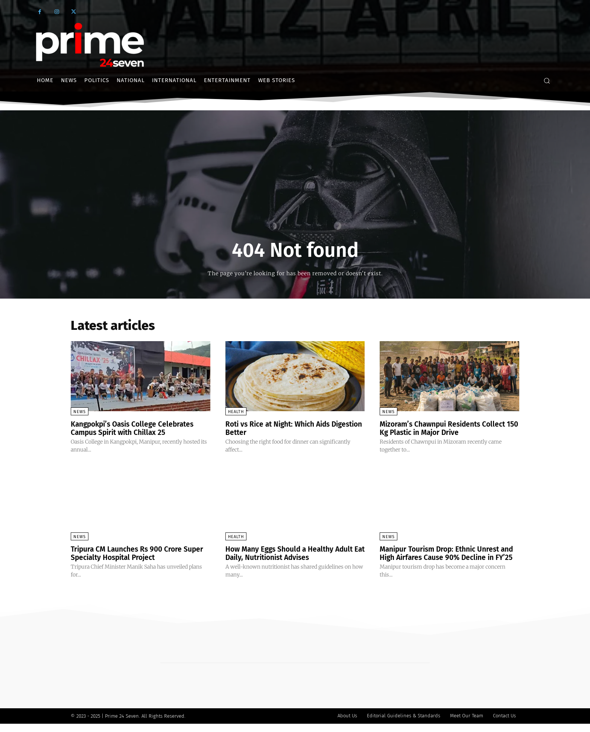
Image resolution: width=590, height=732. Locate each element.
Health (236, 411)
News (79, 411)
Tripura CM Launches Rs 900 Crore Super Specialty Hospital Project (140, 553)
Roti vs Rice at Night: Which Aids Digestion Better (281, 428)
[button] (547, 80)
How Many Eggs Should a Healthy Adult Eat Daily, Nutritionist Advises (292, 553)
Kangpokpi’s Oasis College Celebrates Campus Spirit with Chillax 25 (136, 428)
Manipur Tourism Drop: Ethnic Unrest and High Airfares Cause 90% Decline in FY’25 (447, 557)
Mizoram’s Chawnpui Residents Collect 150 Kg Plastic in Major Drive (446, 428)
